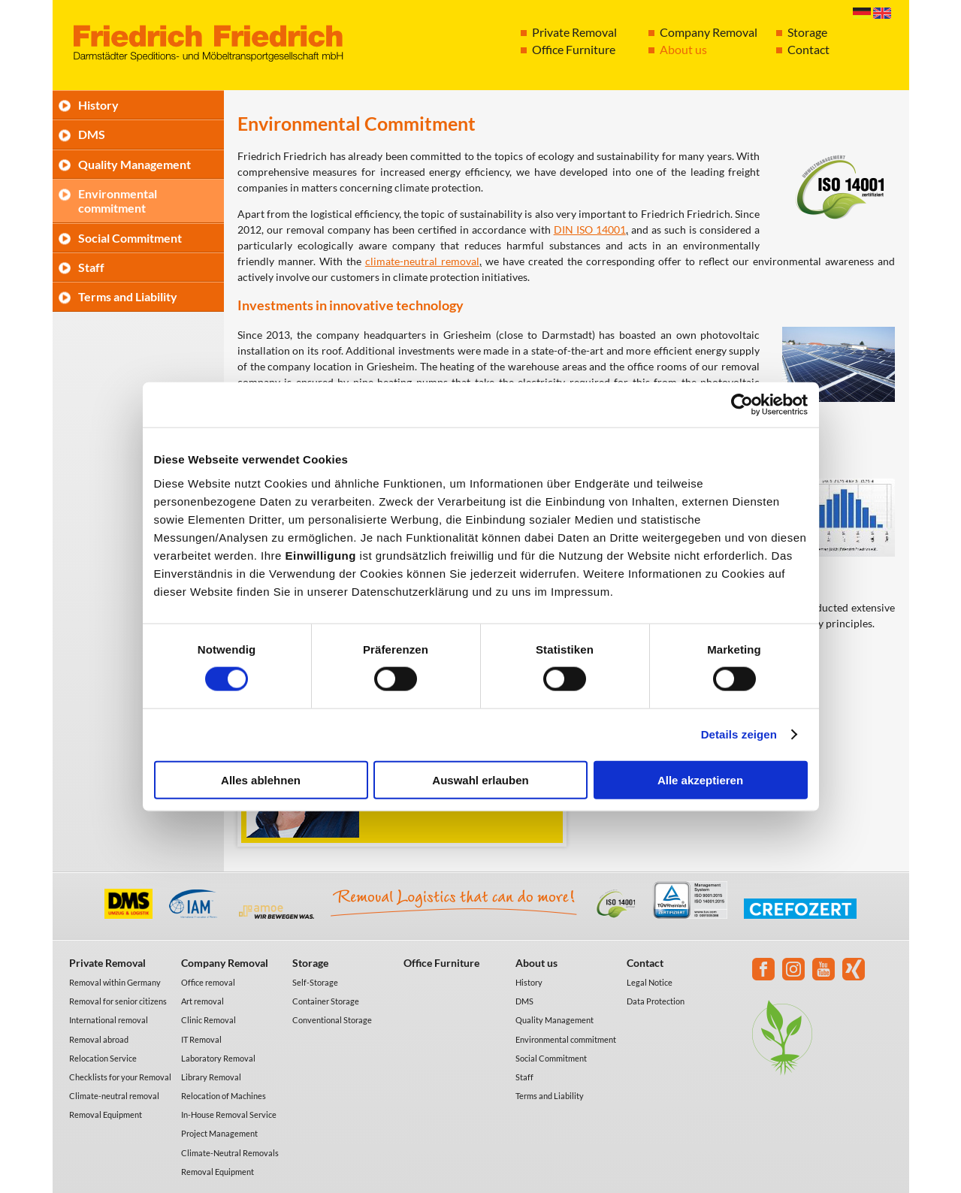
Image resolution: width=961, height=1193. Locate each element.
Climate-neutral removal (114, 1096)
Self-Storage (315, 982)
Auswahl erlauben (480, 779)
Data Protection (655, 1001)
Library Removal (211, 1077)
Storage (807, 32)
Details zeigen (739, 734)
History (98, 105)
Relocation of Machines (223, 1096)
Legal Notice (649, 982)
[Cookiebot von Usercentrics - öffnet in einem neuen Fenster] (742, 405)
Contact (808, 49)
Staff (91, 267)
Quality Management (134, 164)
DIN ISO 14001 (590, 229)
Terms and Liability (127, 296)
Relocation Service (103, 1058)
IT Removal (201, 1039)
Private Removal (574, 32)
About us (683, 49)
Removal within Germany (115, 982)
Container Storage (325, 1001)
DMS (91, 134)
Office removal (208, 982)
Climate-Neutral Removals (230, 1153)
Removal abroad (98, 1039)
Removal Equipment (105, 1114)
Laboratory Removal (218, 1058)
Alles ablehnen (261, 779)
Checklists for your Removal (120, 1077)
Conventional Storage (332, 1020)
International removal (108, 1020)
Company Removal (708, 32)
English (882, 13)
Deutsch (862, 13)
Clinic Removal (208, 1020)
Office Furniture (573, 49)
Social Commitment (130, 238)
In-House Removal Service (229, 1114)
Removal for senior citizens (118, 1001)
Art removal (202, 1001)
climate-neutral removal (422, 261)
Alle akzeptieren (700, 779)
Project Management (219, 1133)
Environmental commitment (117, 200)
